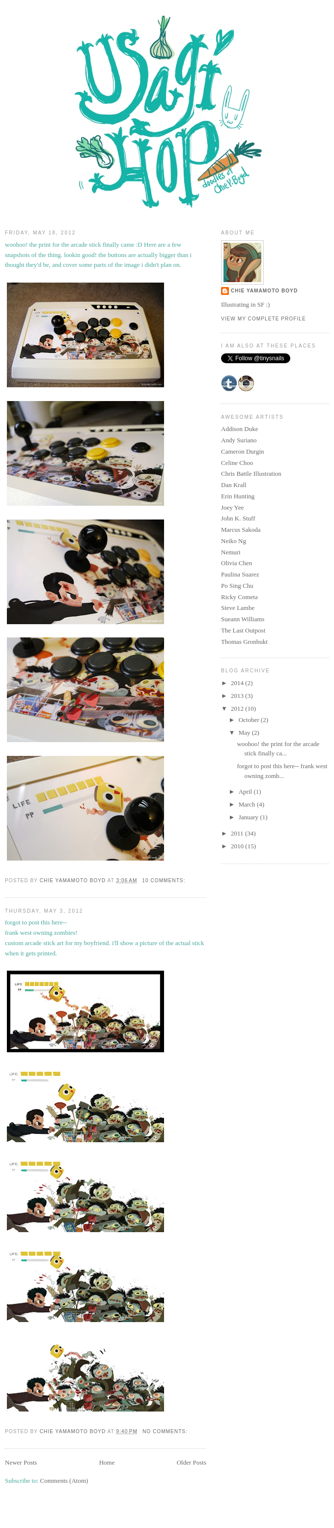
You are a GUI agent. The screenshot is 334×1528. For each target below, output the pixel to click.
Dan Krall (234, 485)
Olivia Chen (236, 563)
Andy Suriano (239, 440)
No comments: (166, 1431)
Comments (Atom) (64, 1480)
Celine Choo (237, 462)
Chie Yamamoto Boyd (264, 290)
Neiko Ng (233, 541)
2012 (238, 708)
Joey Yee (232, 507)
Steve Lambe (237, 607)
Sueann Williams (242, 619)
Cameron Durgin (242, 451)
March (248, 804)
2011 (238, 833)
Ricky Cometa (239, 597)
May (245, 732)
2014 (238, 683)
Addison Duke (239, 428)
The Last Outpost (243, 630)
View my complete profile (263, 318)
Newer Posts (21, 1462)
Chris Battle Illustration (251, 473)
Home (107, 1462)
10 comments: (164, 880)
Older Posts (191, 1462)
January (249, 817)
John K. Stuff (238, 518)
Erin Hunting (237, 496)
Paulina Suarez (240, 574)
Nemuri (231, 552)
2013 (238, 695)
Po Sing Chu (237, 585)
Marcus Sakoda (241, 529)
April (246, 791)
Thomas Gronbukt (244, 641)
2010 (238, 846)
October (250, 719)
